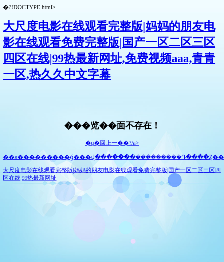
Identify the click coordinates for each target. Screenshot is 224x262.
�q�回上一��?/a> (112, 143)
